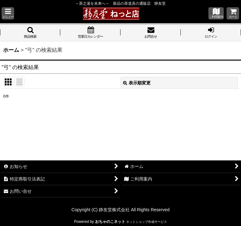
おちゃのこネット (110, 221)
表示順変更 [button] (137, 82)
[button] (8, 13)
